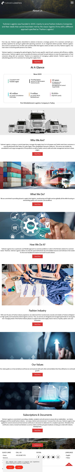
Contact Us (37, 446)
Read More (37, 62)
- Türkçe (67, 458)
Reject (19, 467)
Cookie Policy (25, 463)
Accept (10, 467)
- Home (4, 456)
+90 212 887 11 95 (21, 456)
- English (67, 456)
